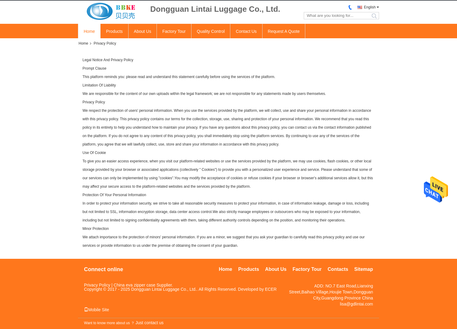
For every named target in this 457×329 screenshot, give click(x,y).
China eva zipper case (135, 285)
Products (114, 31)
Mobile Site (96, 309)
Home (89, 31)
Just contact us (149, 322)
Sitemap (363, 269)
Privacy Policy (97, 285)
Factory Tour (174, 31)
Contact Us (246, 31)
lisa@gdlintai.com (356, 304)
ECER (271, 289)
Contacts (338, 269)
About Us (142, 31)
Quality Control (211, 31)
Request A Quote (284, 31)
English (370, 7)
